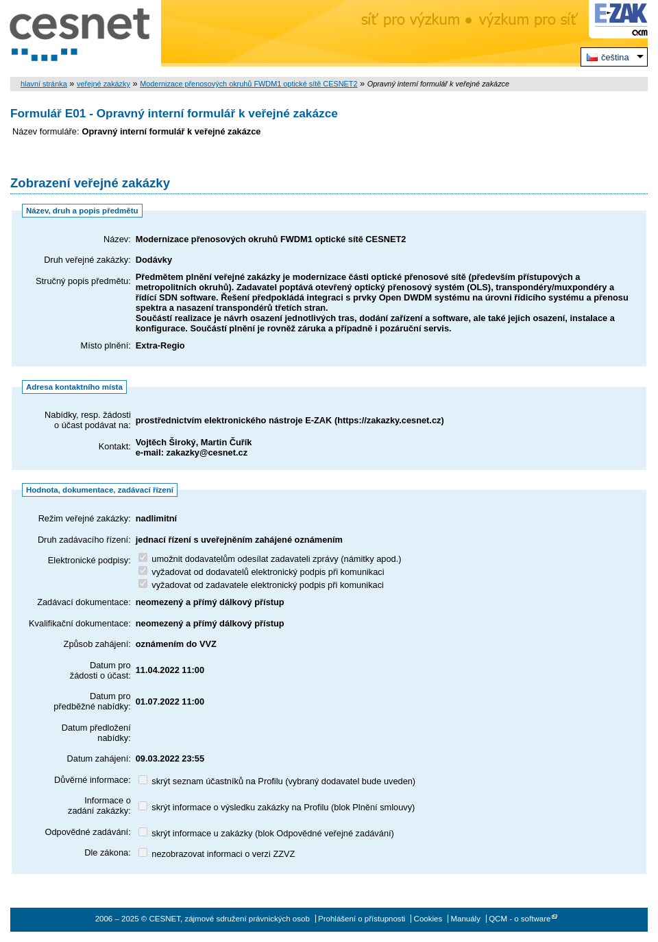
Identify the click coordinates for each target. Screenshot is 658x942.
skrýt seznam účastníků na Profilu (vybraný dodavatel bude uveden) (276, 781)
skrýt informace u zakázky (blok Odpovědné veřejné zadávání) (266, 833)
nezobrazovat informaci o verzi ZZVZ (216, 854)
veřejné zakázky (103, 84)
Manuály (465, 919)
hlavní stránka (44, 84)
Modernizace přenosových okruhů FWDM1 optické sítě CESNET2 (248, 84)
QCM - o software (519, 919)
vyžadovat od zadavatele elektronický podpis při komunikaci (261, 585)
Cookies (428, 919)
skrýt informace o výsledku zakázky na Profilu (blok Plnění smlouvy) (276, 807)
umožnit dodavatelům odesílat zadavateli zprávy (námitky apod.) (270, 559)
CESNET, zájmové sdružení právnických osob (80, 33)
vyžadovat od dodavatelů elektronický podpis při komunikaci (261, 572)
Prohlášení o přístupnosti (361, 919)
